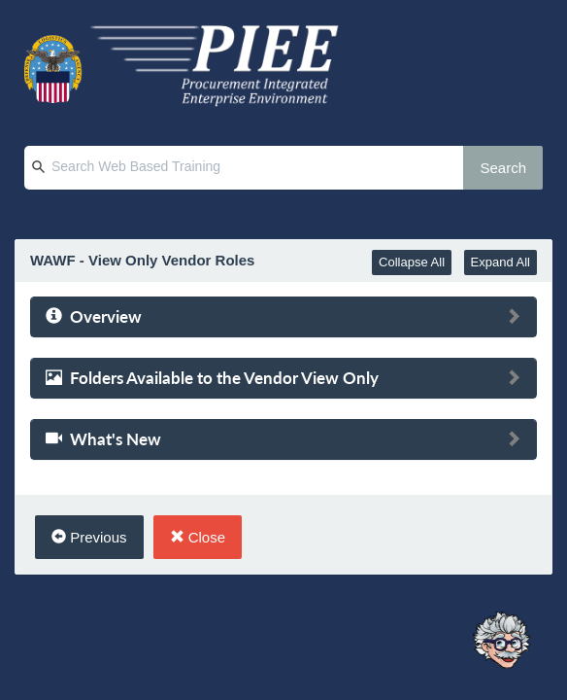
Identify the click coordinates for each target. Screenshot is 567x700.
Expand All (500, 262)
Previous (89, 537)
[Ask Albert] (501, 640)
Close (198, 537)
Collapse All (412, 262)
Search (503, 167)
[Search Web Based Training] (263, 168)
